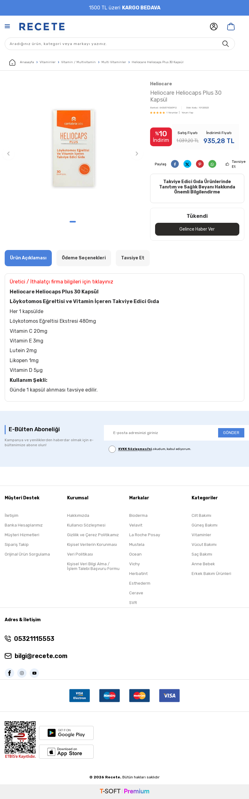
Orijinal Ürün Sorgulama (27, 554)
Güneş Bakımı (204, 525)
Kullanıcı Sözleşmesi (86, 525)
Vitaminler (48, 62)
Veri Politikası (80, 554)
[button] (73, 221)
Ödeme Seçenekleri (84, 258)
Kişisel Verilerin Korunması (92, 544)
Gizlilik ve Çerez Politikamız (93, 534)
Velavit (135, 525)
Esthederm (139, 583)
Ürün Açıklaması (28, 258)
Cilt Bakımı (201, 515)
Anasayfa (21, 62)
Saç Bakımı (202, 554)
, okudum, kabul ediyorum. (150, 449)
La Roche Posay (144, 534)
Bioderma (138, 515)
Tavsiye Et (239, 164)
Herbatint (138, 573)
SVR (133, 602)
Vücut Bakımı (204, 544)
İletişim (11, 515)
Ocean (135, 554)
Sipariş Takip (17, 544)
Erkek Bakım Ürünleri (211, 573)
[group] (73, 148)
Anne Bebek (203, 564)
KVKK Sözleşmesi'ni (135, 449)
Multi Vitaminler (113, 62)
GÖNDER (231, 432)
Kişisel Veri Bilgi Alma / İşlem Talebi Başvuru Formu (93, 566)
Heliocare (161, 84)
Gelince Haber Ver (197, 229)
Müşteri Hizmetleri (22, 534)
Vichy (134, 564)
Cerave (136, 593)
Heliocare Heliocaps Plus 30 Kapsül (157, 62)
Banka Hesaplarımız (24, 525)
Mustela (136, 544)
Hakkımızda (78, 515)
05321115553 (34, 638)
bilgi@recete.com (41, 656)
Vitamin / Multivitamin (78, 62)
